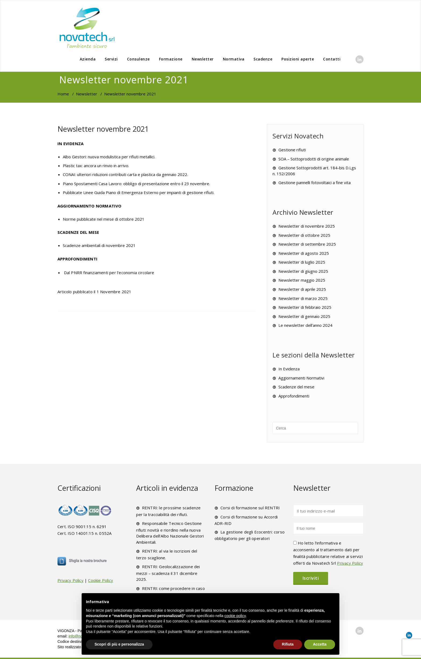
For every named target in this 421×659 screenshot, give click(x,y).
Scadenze (262, 59)
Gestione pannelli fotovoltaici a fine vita (314, 182)
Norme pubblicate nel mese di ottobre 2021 (103, 219)
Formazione (171, 59)
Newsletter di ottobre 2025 (304, 235)
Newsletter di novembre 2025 (306, 226)
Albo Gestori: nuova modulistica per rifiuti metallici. (109, 156)
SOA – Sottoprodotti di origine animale (313, 159)
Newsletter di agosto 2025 (303, 253)
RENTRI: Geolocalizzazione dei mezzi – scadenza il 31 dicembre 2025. (168, 573)
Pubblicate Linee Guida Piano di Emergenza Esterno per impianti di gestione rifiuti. (138, 192)
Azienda (88, 59)
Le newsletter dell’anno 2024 (305, 325)
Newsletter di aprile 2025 (302, 289)
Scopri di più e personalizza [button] (119, 644)
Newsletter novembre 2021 (103, 129)
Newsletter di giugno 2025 (303, 271)
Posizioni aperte (297, 59)
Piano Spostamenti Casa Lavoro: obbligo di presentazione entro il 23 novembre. (136, 183)
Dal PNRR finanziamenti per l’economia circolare (109, 272)
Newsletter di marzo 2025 (303, 298)
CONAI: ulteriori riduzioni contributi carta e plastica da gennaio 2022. (125, 174)
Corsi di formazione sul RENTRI (250, 507)
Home (63, 93)
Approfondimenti (293, 396)
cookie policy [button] (235, 616)
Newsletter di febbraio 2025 (304, 307)
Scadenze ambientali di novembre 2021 (99, 245)
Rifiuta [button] (288, 644)
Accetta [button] (319, 644)
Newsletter (203, 59)
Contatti (331, 59)
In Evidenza (289, 368)
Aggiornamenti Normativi (301, 378)
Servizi (111, 59)
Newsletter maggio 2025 (301, 280)
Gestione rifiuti (292, 149)
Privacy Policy (70, 580)
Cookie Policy (100, 580)
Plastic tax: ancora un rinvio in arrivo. (96, 165)
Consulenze (138, 59)
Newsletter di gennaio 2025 (304, 316)
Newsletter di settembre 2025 (307, 244)
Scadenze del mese (296, 386)
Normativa (234, 59)
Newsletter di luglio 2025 (301, 262)
